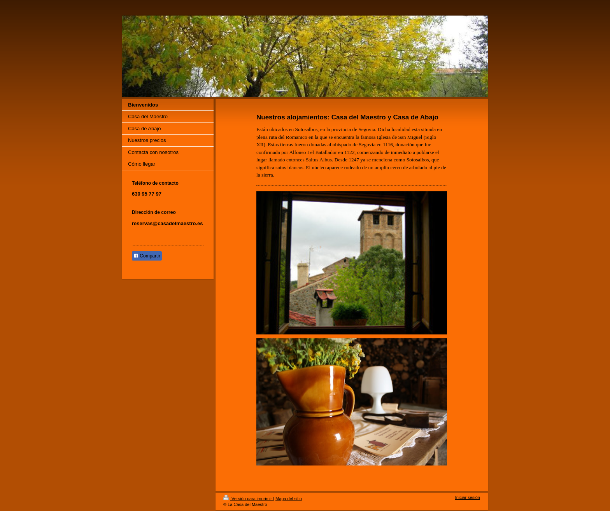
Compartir (146, 256)
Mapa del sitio (288, 498)
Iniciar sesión (467, 497)
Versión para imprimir (248, 498)
